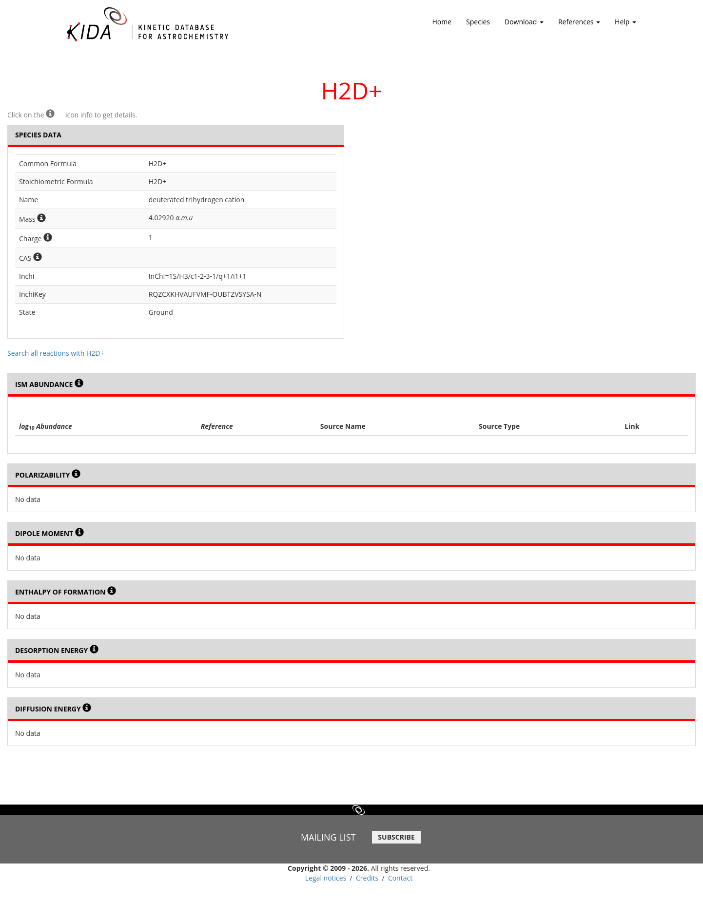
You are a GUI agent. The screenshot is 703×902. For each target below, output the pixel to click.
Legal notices (326, 878)
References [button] (579, 25)
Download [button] (524, 25)
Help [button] (625, 25)
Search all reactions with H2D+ (55, 353)
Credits (367, 878)
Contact (400, 878)
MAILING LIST (328, 837)
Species (478, 21)
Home (442, 21)
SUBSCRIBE (396, 837)
